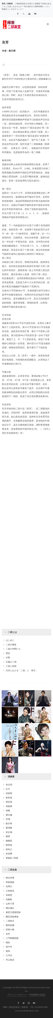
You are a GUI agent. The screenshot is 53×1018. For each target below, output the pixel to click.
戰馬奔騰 (10, 925)
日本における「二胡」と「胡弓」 (22, 670)
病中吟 (9, 946)
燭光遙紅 (10, 908)
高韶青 (9, 793)
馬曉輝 (9, 806)
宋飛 (8, 819)
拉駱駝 (9, 899)
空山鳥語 (10, 959)
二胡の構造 (11, 644)
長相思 (9, 895)
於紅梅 (9, 832)
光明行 (9, 886)
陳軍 (8, 836)
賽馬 (8, 951)
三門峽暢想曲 (12, 938)
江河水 (9, 955)
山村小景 (10, 903)
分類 (8, 657)
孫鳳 (8, 810)
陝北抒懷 (10, 877)
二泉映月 (10, 921)
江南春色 (10, 890)
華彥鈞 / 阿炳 (12, 858)
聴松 (8, 942)
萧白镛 (9, 815)
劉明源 (9, 845)
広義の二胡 (11, 661)
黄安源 (9, 802)
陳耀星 (9, 840)
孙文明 (9, 784)
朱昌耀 (9, 853)
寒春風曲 (10, 882)
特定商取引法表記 (37, 994)
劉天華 (9, 823)
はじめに (10, 640)
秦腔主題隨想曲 (13, 912)
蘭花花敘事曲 (12, 916)
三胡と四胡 (11, 666)
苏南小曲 (10, 929)
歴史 (8, 653)
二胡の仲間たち (13, 648)
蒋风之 (9, 849)
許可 (8, 789)
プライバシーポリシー (17, 994)
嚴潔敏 (9, 827)
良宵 (8, 934)
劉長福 (9, 797)
